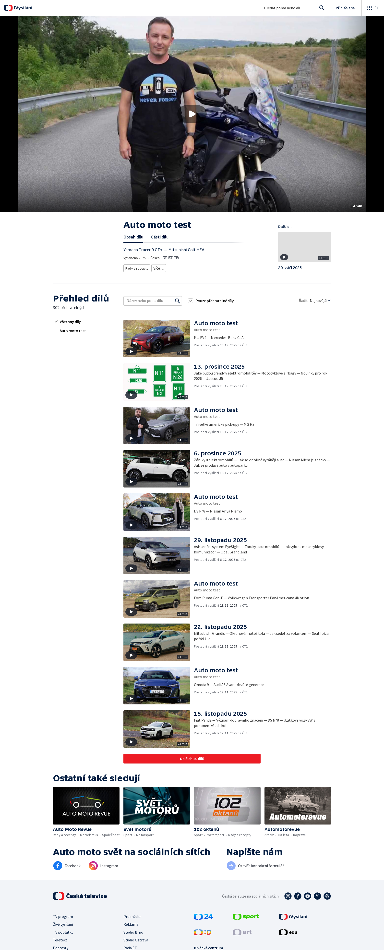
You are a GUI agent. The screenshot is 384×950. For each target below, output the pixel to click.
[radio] (82, 321)
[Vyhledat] (177, 300)
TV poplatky (63, 932)
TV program (63, 916)
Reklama (130, 924)
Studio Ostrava (135, 940)
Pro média (132, 916)
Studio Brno (133, 932)
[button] (192, 114)
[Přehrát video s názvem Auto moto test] (192, 114)
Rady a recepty (136, 267)
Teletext (60, 940)
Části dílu (159, 237)
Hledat (320, 10)
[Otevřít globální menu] (372, 8)
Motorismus (160, 267)
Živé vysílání (63, 924)
